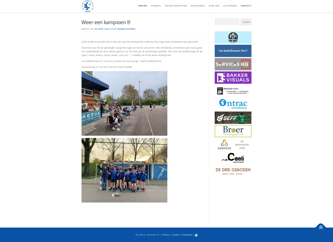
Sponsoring (198, 6)
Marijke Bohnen (126, 29)
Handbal (156, 6)
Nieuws (143, 6)
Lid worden (230, 6)
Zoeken (246, 21)
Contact (246, 6)
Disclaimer (187, 234)
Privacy (165, 234)
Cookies (175, 234)
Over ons (214, 6)
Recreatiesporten (176, 6)
